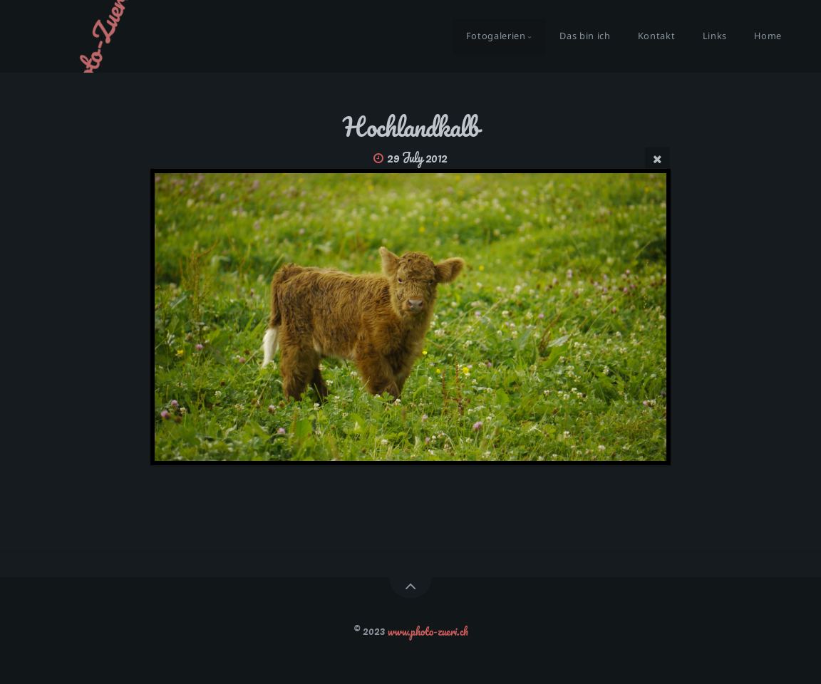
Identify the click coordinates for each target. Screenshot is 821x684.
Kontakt (656, 36)
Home (768, 36)
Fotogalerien (496, 36)
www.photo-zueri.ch (428, 630)
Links (715, 36)
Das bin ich (584, 36)
